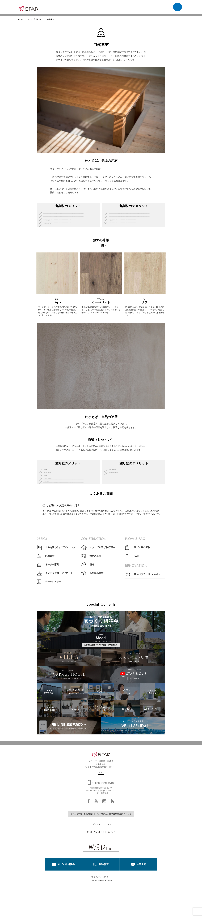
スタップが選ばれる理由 (102, 593)
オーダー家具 (52, 610)
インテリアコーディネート (59, 618)
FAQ (136, 601)
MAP (101, 818)
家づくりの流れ (142, 593)
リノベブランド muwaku (147, 620)
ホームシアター (53, 627)
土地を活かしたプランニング (60, 593)
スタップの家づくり (35, 19)
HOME (21, 19)
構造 (92, 610)
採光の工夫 (95, 601)
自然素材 (49, 601)
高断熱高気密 (96, 618)
